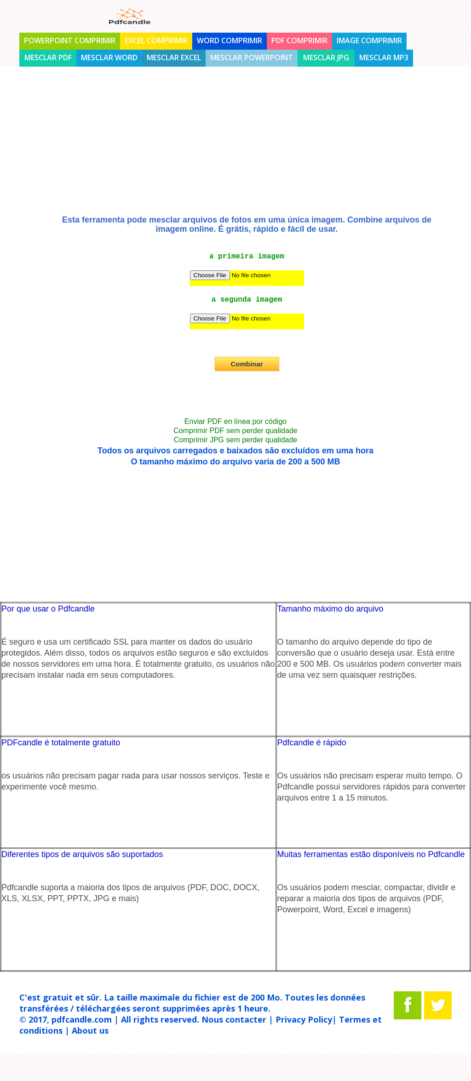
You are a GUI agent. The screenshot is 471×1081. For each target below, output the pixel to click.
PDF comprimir (299, 40)
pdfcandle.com (82, 1019)
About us (90, 1030)
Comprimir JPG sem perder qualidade (236, 440)
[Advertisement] (235, 148)
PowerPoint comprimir (69, 40)
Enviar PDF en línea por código (235, 421)
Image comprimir (369, 40)
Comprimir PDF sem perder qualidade (235, 431)
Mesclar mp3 (383, 57)
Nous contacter (233, 1019)
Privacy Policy (304, 1019)
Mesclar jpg (326, 57)
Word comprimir (229, 40)
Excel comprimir (156, 40)
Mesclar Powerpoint (251, 57)
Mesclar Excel (174, 57)
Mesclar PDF (48, 57)
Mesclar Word (109, 57)
